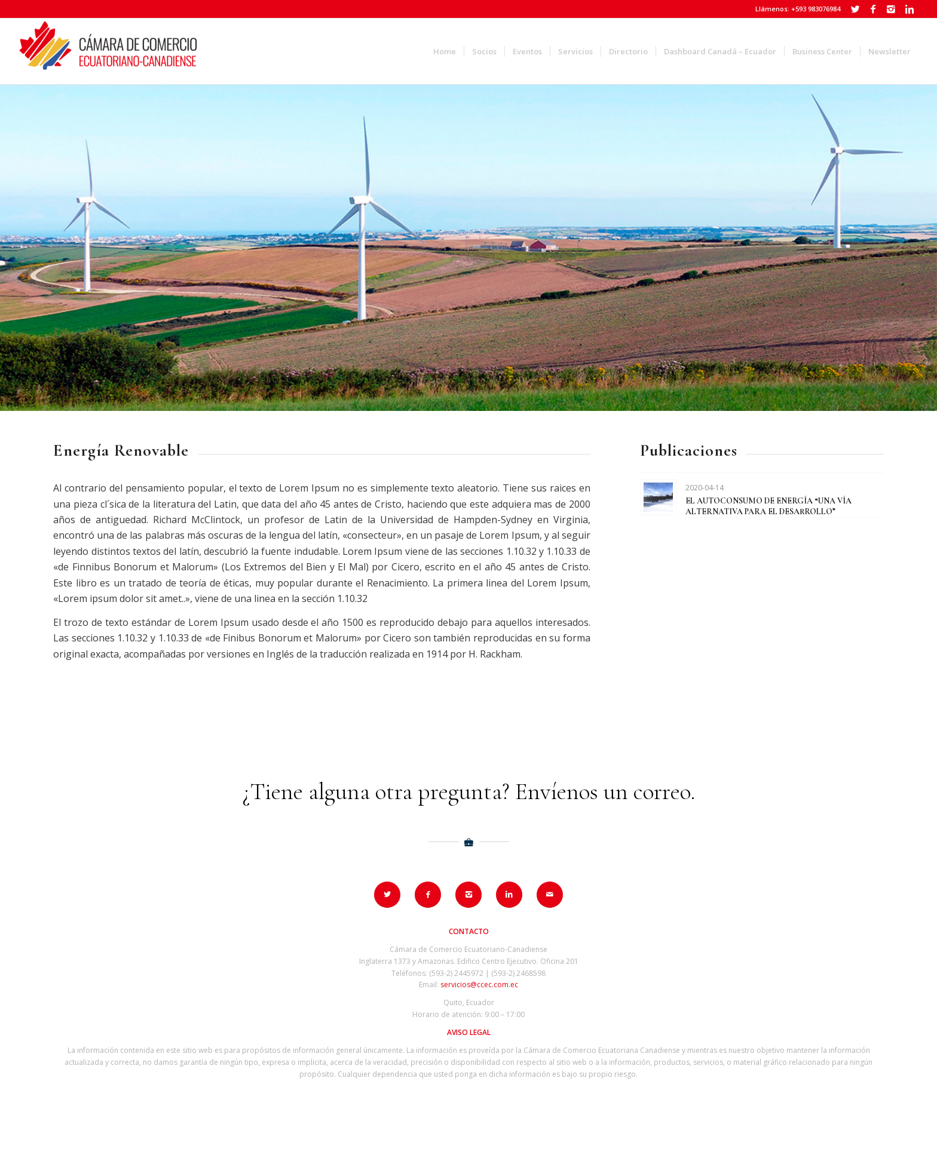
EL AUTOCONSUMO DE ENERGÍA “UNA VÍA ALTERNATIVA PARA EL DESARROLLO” (768, 506)
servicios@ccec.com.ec (479, 984)
